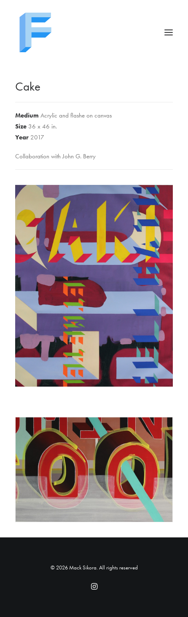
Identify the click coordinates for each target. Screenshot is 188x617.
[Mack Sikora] (94, 32)
